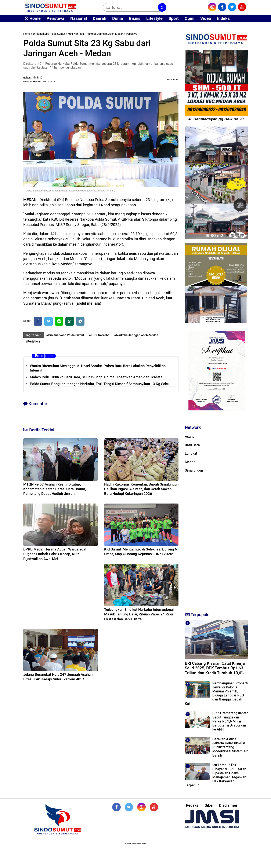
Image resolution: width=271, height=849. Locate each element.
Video (205, 18)
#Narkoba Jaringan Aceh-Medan (136, 335)
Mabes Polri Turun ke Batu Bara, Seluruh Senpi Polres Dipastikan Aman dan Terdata (96, 377)
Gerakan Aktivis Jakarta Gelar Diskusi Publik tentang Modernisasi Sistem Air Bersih (230, 747)
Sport (174, 18)
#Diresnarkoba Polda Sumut (65, 335)
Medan (190, 462)
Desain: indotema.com (135, 843)
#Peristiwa (32, 341)
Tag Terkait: (33, 335)
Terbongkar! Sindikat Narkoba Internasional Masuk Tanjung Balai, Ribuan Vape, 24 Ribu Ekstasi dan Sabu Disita (139, 614)
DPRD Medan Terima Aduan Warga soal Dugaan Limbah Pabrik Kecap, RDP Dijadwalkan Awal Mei (54, 554)
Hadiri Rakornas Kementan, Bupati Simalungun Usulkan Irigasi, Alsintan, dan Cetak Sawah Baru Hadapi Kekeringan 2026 (141, 489)
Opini (189, 18)
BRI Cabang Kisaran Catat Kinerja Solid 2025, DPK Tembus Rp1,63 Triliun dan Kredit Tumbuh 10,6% (215, 668)
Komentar (172, 79)
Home (33, 18)
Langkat (191, 453)
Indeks (223, 18)
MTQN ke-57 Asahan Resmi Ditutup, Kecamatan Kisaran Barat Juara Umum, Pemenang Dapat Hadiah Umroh (54, 489)
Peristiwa (55, 18)
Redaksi (192, 805)
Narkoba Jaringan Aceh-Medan (104, 33)
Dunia (117, 18)
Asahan (190, 437)
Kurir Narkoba (76, 33)
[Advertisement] (216, 541)
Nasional (78, 18)
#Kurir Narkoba (99, 335)
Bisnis (134, 18)
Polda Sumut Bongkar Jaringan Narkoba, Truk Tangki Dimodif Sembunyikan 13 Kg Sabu (99, 384)
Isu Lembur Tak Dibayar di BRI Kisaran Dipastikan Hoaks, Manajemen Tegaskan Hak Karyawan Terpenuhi (215, 775)
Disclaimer (228, 805)
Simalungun (194, 470)
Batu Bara (192, 445)
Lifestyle (154, 18)
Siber (209, 805)
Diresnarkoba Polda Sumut (49, 33)
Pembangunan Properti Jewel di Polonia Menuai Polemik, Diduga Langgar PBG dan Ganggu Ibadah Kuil (216, 693)
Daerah (99, 18)
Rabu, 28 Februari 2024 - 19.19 (39, 81)
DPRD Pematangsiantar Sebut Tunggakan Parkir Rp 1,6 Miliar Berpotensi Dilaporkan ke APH (230, 721)
